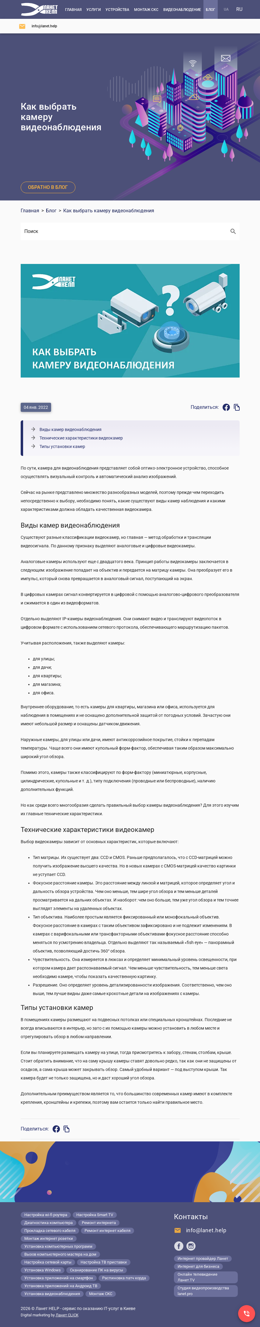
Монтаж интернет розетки (48, 1238)
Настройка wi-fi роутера (45, 1214)
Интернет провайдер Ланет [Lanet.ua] (203, 1258)
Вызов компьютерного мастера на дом (60, 1254)
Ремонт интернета (99, 1222)
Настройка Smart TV (94, 1214)
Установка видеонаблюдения (52, 1293)
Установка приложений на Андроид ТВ (60, 1286)
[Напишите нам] (38, 26)
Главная (30, 211)
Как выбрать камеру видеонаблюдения (108, 211)
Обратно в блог (48, 187)
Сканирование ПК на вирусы (96, 1270)
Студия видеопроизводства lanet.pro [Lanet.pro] (203, 1291)
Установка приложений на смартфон (58, 1278)
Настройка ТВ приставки (104, 1262)
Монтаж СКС (100, 1293)
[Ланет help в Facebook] (179, 1246)
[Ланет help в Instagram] (191, 1246)
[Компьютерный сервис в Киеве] (39, 9)
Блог (51, 211)
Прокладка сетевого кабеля (49, 1230)
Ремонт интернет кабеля (107, 1230)
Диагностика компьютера (48, 1222)
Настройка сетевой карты (47, 1262)
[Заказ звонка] (246, 1313)
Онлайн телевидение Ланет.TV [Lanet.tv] (197, 1277)
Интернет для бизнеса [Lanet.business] (198, 1266)
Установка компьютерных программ (58, 1246)
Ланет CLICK (67, 1315)
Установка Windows (42, 1270)
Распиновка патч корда (124, 1278)
